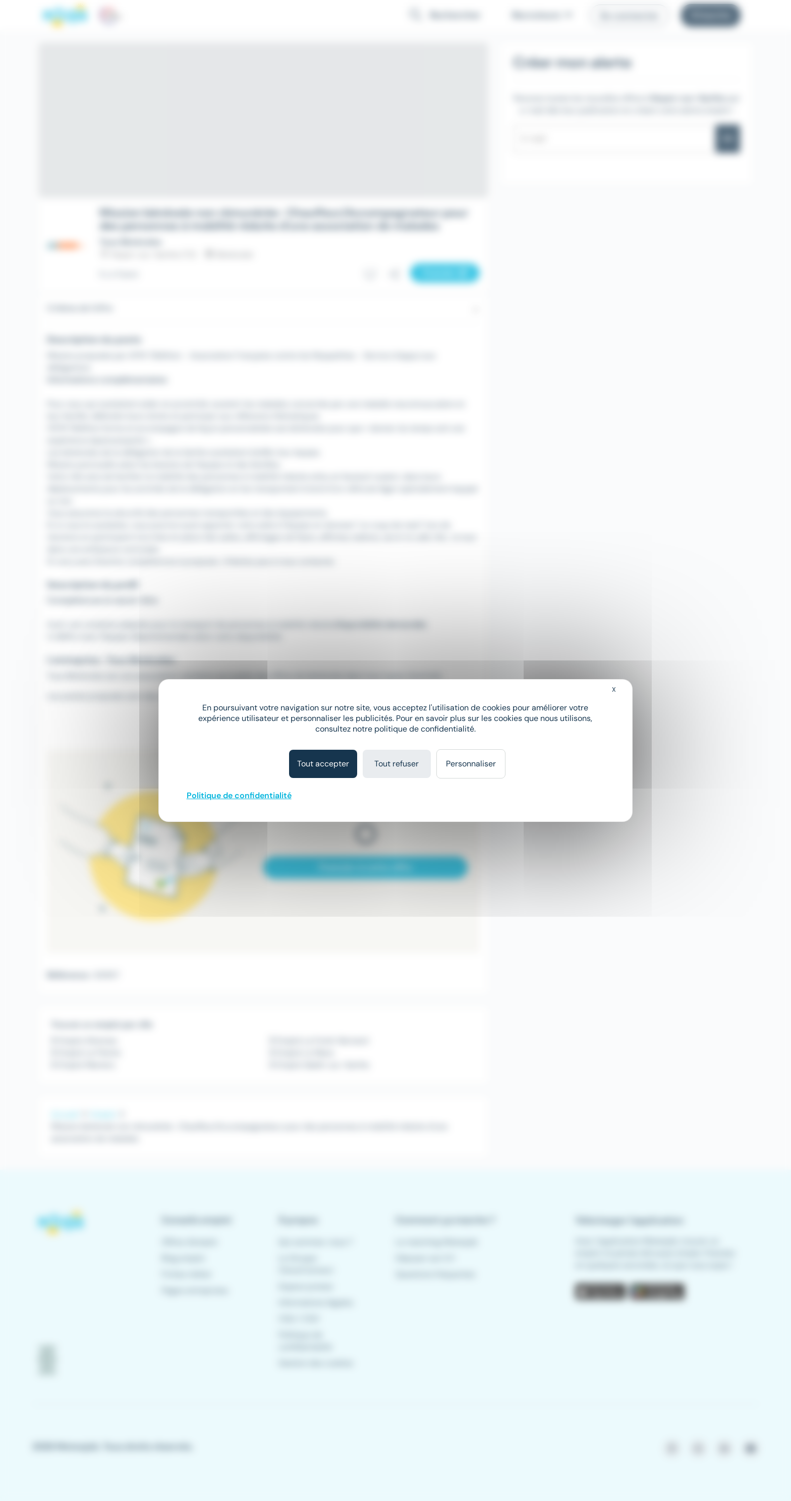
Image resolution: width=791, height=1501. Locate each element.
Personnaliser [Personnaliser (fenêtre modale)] (471, 763)
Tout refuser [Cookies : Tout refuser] (396, 763)
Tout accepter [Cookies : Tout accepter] (323, 763)
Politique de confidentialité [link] (239, 795)
